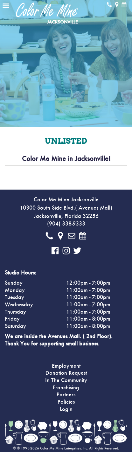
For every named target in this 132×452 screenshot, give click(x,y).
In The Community (66, 380)
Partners (66, 395)
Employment (66, 366)
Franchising (66, 388)
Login (66, 409)
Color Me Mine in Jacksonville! (66, 158)
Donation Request (66, 373)
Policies (66, 402)
